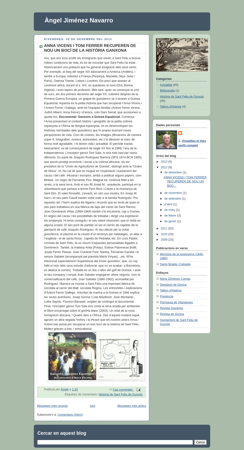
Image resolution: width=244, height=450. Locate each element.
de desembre (173, 172)
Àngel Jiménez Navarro (79, 20)
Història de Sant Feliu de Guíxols (120, 394)
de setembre (173, 198)
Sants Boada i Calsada (175, 264)
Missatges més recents (52, 406)
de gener (170, 221)
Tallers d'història (170, 106)
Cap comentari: (123, 389)
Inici (92, 406)
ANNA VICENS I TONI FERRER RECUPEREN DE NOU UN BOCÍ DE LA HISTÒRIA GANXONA (90, 48)
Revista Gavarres (171, 308)
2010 (164, 234)
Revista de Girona (172, 314)
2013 (164, 161)
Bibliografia (167, 90)
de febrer (170, 215)
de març (170, 210)
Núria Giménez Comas (175, 278)
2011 (164, 228)
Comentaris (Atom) (70, 414)
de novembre (173, 193)
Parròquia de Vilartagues (176, 302)
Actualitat (166, 85)
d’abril (168, 204)
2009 (164, 239)
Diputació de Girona (173, 284)
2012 (164, 167)
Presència (166, 296)
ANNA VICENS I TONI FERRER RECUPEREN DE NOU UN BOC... (185, 181)
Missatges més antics (131, 406)
